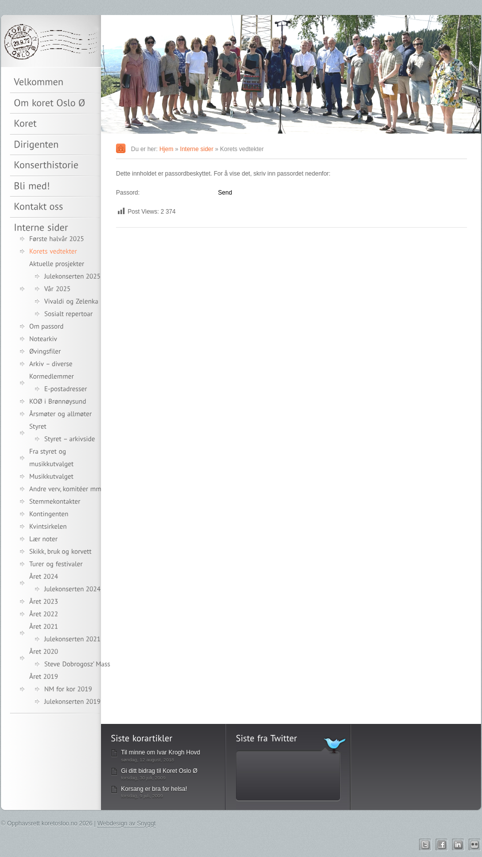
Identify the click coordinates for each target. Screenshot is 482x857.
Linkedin (458, 844)
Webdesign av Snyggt (127, 823)
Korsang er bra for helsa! (154, 788)
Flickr (474, 844)
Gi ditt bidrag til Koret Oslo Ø (159, 770)
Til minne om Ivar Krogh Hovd (160, 752)
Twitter (425, 844)
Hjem (167, 149)
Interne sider (197, 149)
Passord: (166, 192)
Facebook (442, 844)
